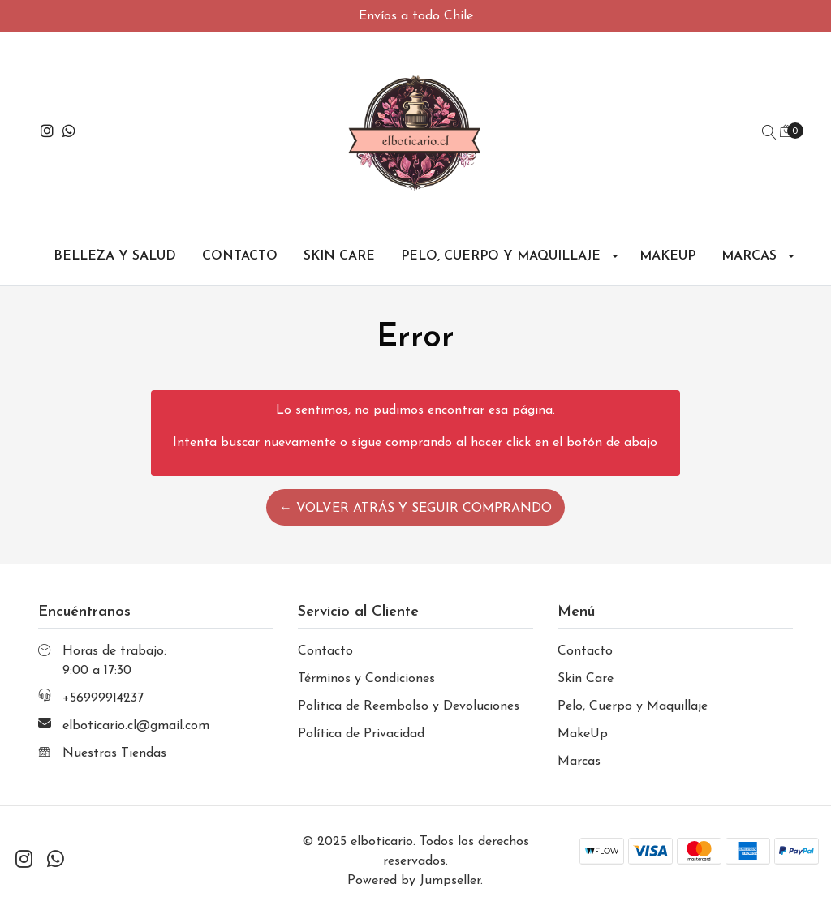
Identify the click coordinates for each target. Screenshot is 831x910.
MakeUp (667, 256)
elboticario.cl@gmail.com (135, 725)
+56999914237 (103, 698)
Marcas (749, 256)
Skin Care (339, 256)
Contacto (240, 256)
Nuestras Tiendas (114, 753)
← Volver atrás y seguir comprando (415, 508)
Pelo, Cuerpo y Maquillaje (501, 256)
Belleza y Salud (115, 256)
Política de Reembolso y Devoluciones (408, 706)
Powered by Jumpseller (413, 880)
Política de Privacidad (361, 734)
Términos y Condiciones (366, 678)
